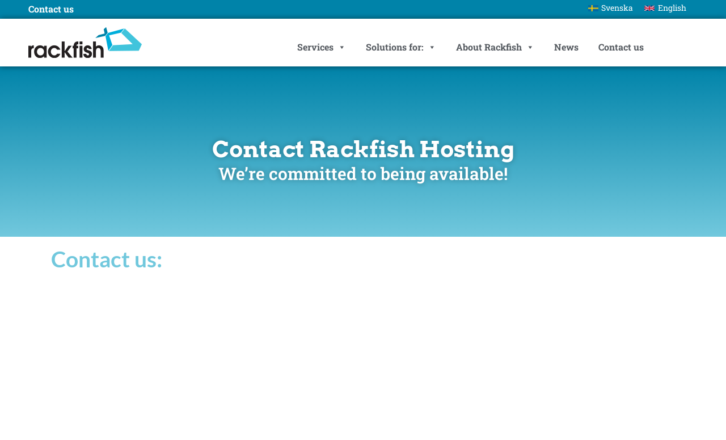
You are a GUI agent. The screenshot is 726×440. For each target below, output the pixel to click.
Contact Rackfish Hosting (363, 149)
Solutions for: (401, 47)
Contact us (621, 47)
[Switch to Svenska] (611, 8)
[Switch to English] (665, 8)
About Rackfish (495, 47)
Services (321, 47)
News (566, 47)
